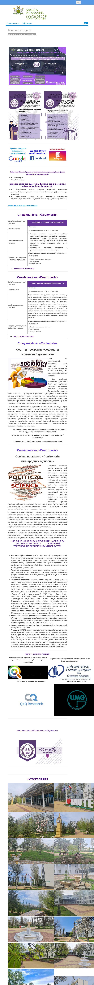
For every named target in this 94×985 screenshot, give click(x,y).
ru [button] (85, 23)
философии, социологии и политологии (21, 34)
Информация (27, 23)
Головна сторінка (13, 23)
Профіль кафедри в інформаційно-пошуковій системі (18, 151)
